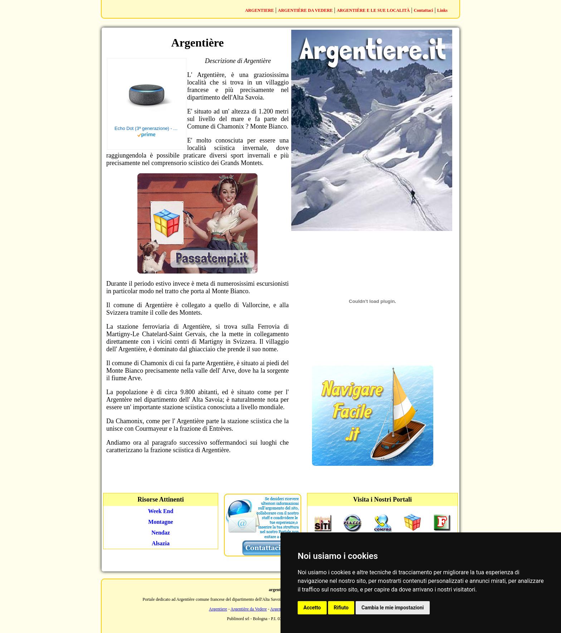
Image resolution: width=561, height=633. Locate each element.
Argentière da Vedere (248, 609)
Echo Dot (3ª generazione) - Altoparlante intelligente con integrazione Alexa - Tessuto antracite (146, 128)
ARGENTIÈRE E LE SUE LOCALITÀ (373, 10)
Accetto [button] (312, 607)
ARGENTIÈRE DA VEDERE (305, 10)
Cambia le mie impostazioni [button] (392, 607)
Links (442, 10)
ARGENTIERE (259, 10)
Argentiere (218, 609)
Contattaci (423, 10)
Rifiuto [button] (341, 607)
